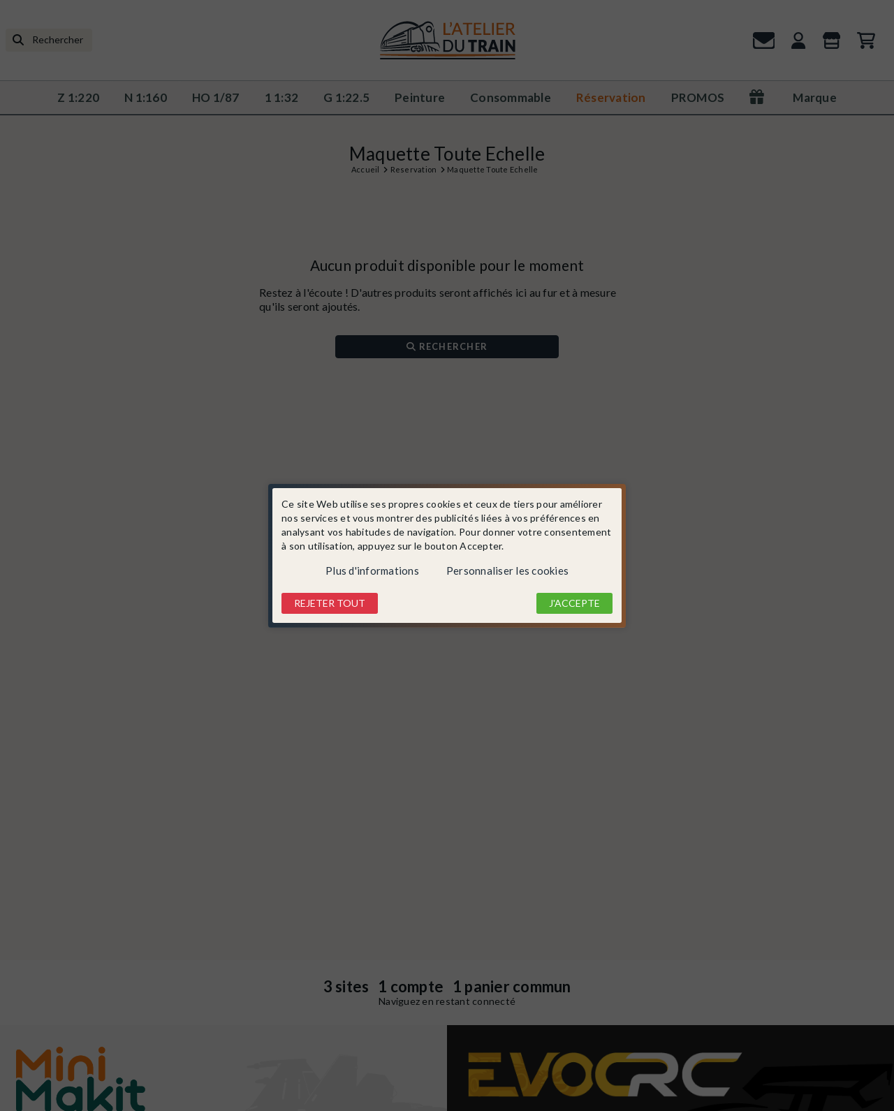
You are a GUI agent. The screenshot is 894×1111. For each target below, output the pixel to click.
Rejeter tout (329, 603)
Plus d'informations (372, 570)
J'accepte (574, 603)
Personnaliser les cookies (507, 570)
